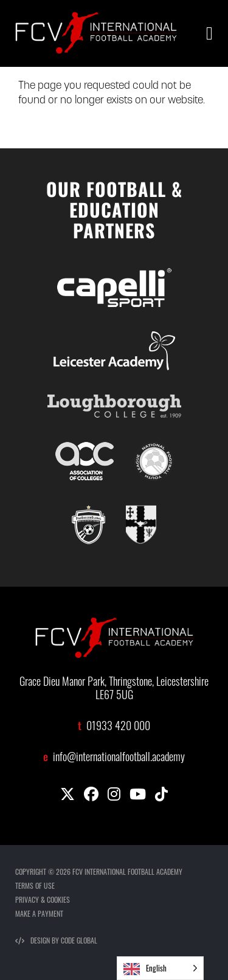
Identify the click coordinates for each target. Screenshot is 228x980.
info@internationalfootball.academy (119, 758)
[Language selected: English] (160, 968)
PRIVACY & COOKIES (42, 899)
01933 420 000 (118, 727)
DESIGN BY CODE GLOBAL (56, 940)
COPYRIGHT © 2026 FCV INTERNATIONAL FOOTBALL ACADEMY (98, 871)
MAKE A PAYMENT (39, 913)
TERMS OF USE (35, 885)
